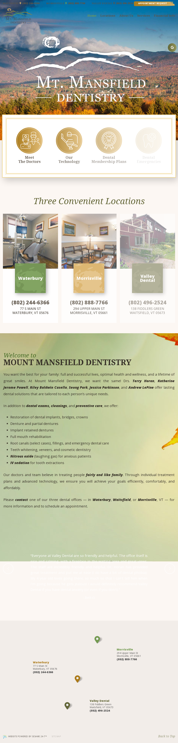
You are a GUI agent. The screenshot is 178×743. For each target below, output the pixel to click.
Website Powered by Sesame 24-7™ (25, 736)
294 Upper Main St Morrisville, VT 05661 (129, 652)
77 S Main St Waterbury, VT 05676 (30, 311)
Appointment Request (152, 3)
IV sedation (19, 462)
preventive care (89, 405)
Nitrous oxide (21, 456)
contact (21, 499)
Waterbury (12, 3)
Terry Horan (143, 381)
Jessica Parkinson (104, 387)
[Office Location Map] (98, 640)
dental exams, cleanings (46, 405)
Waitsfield (122, 499)
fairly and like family (104, 474)
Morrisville (56, 3)
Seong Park (78, 387)
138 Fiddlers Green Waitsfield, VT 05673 (101, 704)
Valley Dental (103, 3)
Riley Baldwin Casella (48, 387)
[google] (172, 47)
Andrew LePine (141, 387)
